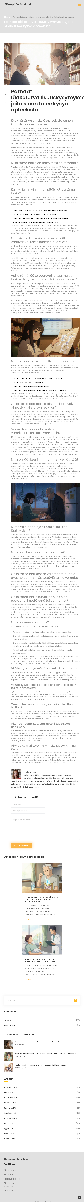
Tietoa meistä (10, 1164)
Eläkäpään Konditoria (19, 4)
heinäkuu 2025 (10, 1133)
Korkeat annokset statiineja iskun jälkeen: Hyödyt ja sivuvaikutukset (40, 954)
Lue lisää (28, 913)
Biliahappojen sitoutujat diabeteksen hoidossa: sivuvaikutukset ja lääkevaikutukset (42, 893)
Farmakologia (10, 1019)
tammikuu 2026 (11, 1102)
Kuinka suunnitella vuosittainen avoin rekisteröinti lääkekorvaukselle (42, 1059)
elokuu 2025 (9, 1128)
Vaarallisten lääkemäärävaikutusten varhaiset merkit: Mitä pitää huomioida (45, 1047)
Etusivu (7, 17)
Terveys (7, 1014)
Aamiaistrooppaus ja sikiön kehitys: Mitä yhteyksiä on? (37, 1036)
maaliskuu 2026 (10, 1091)
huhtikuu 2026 (10, 1086)
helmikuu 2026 (10, 1097)
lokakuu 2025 (9, 1117)
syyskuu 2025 (10, 1122)
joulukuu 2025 (10, 1107)
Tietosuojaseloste (12, 1173)
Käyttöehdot (10, 1168)
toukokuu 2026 (10, 1081)
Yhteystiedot (10, 1184)
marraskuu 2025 (11, 1112)
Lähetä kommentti (21, 839)
